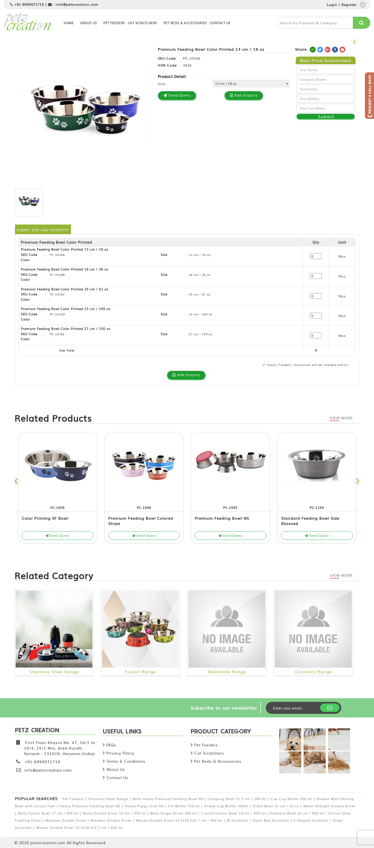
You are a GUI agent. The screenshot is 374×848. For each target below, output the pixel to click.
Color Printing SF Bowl (45, 518)
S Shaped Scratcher (311, 820)
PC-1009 (57, 507)
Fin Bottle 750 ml (184, 805)
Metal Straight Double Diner (329, 805)
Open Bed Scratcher (271, 820)
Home (69, 23)
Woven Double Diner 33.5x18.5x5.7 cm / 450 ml (179, 820)
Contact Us (220, 23)
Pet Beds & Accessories (185, 23)
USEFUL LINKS (122, 732)
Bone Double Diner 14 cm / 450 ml (114, 813)
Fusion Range (140, 671)
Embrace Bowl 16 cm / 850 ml (297, 813)
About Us (88, 23)
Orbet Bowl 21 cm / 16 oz (276, 805)
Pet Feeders (114, 23)
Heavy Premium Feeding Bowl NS (90, 805)
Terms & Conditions (125, 761)
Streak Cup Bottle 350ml (226, 805)
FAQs (111, 745)
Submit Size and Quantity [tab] (43, 229)
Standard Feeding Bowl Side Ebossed (310, 520)
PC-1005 (230, 507)
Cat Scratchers (142, 23)
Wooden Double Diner (65, 820)
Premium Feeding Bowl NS (222, 518)
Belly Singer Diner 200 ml (173, 813)
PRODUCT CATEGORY (221, 732)
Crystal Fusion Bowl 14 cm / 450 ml (233, 813)
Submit (326, 116)
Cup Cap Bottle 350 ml (291, 798)
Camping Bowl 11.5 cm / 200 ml (237, 798)
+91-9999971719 (29, 4)
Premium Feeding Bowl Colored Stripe (140, 520)
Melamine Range (227, 671)
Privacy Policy (120, 753)
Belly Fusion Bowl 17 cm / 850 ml (48, 813)
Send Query (57, 535)
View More (341, 417)
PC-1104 (317, 507)
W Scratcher (238, 820)
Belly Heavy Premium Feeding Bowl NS (168, 798)
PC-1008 (144, 507)
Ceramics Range (313, 671)
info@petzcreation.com (77, 4)
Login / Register (346, 5)
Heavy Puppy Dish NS (144, 805)
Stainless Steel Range (54, 671)
